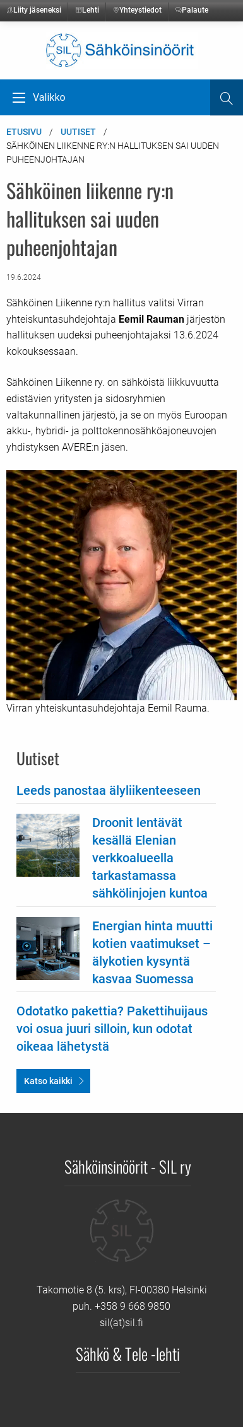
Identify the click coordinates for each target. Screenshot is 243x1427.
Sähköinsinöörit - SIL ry (127, 1166)
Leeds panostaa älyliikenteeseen (108, 790)
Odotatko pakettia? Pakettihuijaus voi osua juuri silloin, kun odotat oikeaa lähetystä (112, 1028)
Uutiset (78, 132)
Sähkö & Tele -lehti (128, 1353)
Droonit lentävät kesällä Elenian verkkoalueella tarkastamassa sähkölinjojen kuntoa (150, 858)
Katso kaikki (48, 1081)
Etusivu (24, 132)
